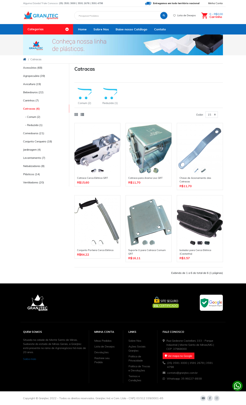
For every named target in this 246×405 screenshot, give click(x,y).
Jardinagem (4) (32, 149)
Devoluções (101, 352)
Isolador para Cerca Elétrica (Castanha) (195, 252)
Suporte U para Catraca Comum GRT (147, 252)
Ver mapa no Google (178, 356)
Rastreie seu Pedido (102, 360)
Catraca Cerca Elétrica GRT (92, 177)
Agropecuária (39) (34, 76)
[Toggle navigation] (67, 29)
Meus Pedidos (103, 340)
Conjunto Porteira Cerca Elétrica (95, 250)
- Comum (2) (31, 116)
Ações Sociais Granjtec (137, 348)
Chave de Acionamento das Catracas (195, 179)
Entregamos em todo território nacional (172, 3)
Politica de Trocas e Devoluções (139, 368)
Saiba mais (29, 359)
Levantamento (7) (34, 157)
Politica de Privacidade (135, 358)
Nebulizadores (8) (34, 166)
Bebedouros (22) (33, 92)
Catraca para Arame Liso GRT (145, 177)
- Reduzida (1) (33, 125)
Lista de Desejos (184, 15)
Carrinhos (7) (31, 100)
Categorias (36, 29)
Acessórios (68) (32, 67)
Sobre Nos (134, 340)
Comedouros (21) (33, 133)
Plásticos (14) (31, 174)
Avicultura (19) (32, 84)
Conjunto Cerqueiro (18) (37, 141)
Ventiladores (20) (33, 182)
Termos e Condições (134, 378)
